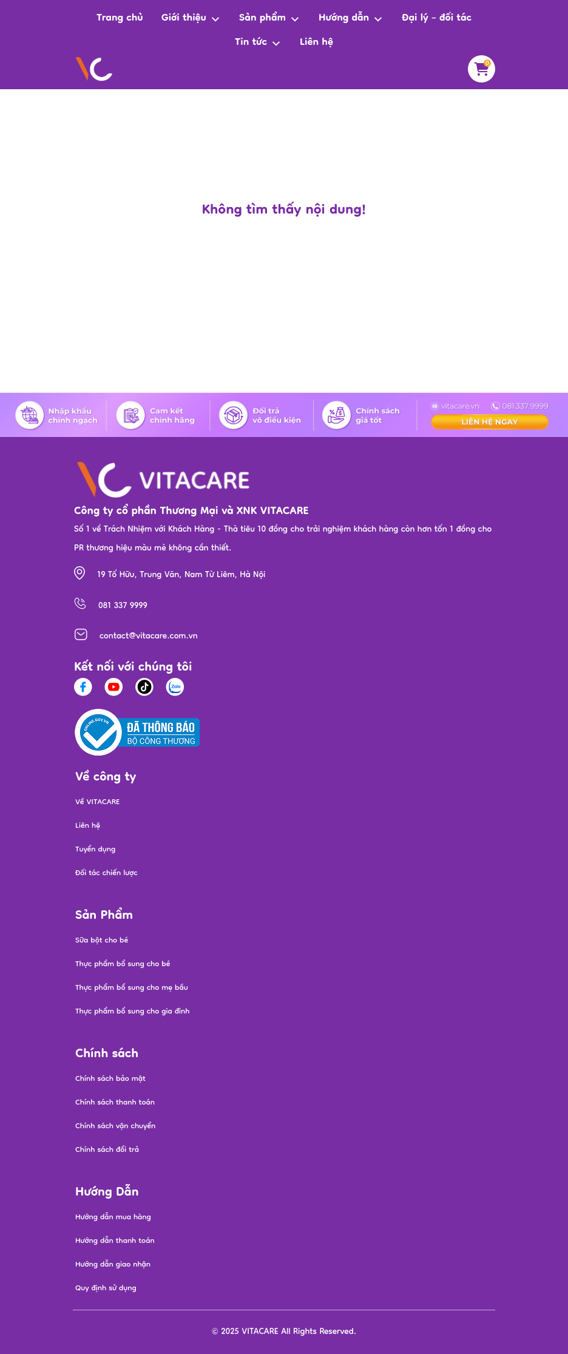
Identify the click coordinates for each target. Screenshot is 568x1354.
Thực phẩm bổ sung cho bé (123, 964)
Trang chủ (119, 18)
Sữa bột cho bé (101, 941)
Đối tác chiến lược (106, 873)
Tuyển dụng (95, 850)
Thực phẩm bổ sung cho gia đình (132, 1012)
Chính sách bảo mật (110, 1079)
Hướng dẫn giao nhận (112, 1265)
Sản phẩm (269, 19)
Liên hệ (316, 43)
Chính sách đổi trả (107, 1150)
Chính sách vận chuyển (115, 1127)
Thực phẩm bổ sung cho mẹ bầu (131, 988)
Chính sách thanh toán (115, 1103)
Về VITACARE (97, 802)
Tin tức (258, 43)
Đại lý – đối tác (437, 18)
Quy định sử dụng (106, 1289)
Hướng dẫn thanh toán (115, 1241)
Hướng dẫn (351, 19)
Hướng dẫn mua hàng (113, 1218)
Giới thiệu (191, 19)
